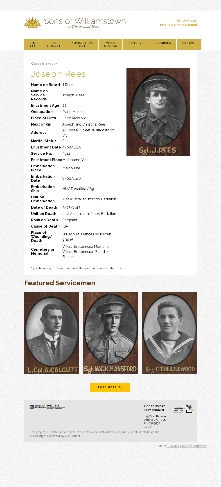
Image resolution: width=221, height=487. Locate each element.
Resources (162, 43)
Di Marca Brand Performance (187, 446)
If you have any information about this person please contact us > (77, 268)
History (135, 43)
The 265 (33, 44)
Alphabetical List (82, 44)
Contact (189, 43)
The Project (54, 44)
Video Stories (110, 44)
